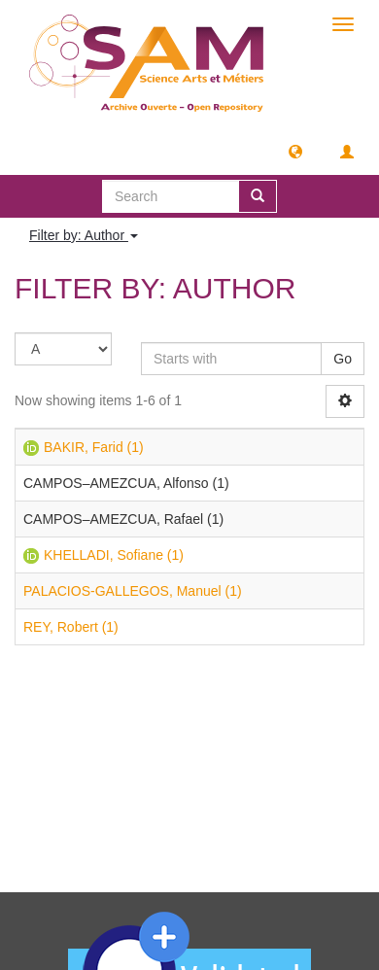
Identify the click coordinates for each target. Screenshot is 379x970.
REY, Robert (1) (71, 627)
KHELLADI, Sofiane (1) (114, 555)
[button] (295, 150)
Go (342, 358)
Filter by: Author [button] (83, 235)
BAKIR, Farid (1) (94, 447)
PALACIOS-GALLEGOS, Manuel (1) (132, 591)
